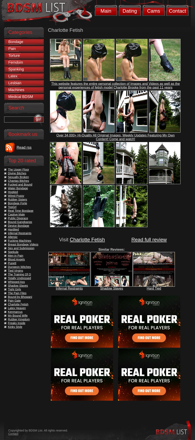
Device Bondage (18, 225)
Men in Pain (15, 255)
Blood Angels (16, 259)
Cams (153, 11)
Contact (177, 11)
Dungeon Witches (19, 267)
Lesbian (14, 83)
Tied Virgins (15, 270)
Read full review (149, 239)
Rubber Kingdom (19, 319)
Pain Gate (14, 300)
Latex (12, 76)
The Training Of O (19, 274)
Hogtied (13, 192)
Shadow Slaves (111, 288)
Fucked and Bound (20, 184)
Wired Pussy (16, 195)
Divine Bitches (17, 173)
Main (105, 11)
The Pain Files (17, 293)
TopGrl (12, 207)
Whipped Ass (16, 282)
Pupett (12, 263)
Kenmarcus (15, 312)
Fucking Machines (19, 240)
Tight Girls (14, 289)
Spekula (13, 252)
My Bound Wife (18, 315)
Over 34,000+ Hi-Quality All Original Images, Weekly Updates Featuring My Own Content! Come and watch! (115, 137)
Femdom (15, 62)
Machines (16, 90)
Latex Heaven (17, 308)
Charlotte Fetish (87, 239)
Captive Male (16, 214)
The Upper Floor (18, 169)
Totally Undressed (19, 278)
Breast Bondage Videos (23, 244)
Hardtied (13, 229)
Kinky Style (15, 326)
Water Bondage (18, 188)
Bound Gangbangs (20, 222)
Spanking (16, 69)
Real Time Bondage (20, 210)
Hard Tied (154, 288)
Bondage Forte (17, 203)
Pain (12, 49)
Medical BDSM (20, 97)
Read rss (24, 147)
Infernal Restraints (69, 288)
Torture (14, 55)
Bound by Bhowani (20, 297)
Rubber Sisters (17, 199)
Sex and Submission (21, 248)
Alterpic (13, 237)
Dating (130, 11)
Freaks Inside (16, 323)
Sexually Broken (18, 177)
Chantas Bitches (18, 180)
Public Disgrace (18, 218)
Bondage (15, 42)
